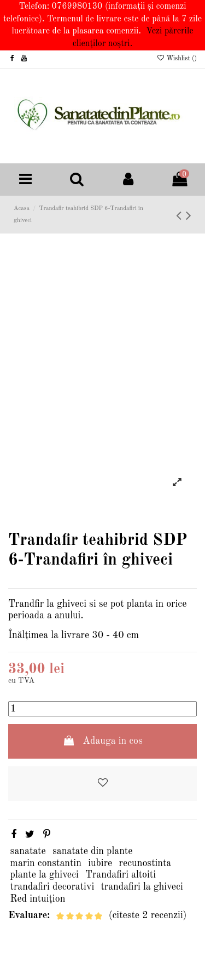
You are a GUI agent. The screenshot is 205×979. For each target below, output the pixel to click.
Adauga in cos (102, 741)
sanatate (28, 851)
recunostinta (145, 863)
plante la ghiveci (44, 875)
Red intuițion (38, 899)
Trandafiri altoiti (120, 875)
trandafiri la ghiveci (142, 887)
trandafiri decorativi (52, 887)
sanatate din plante (92, 851)
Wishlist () (176, 58)
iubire (100, 863)
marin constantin (45, 863)
